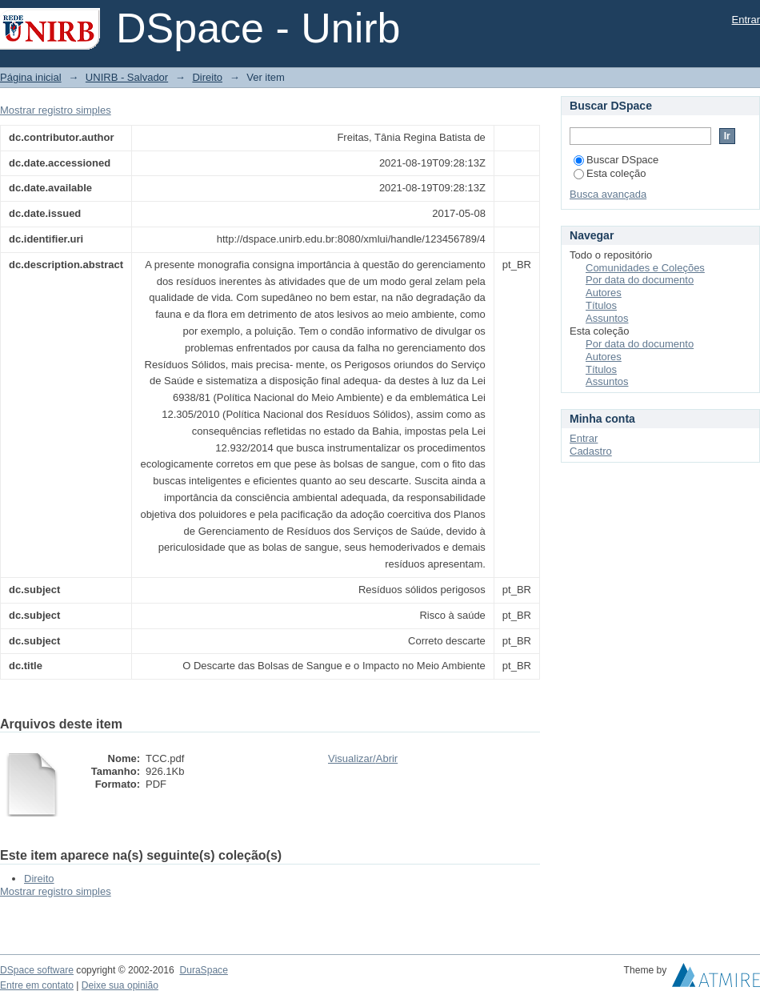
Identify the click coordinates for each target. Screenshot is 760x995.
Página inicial (31, 77)
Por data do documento (640, 280)
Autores (604, 293)
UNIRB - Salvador (127, 77)
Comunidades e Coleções (645, 268)
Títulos (601, 305)
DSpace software (37, 970)
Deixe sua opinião (120, 985)
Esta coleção (610, 173)
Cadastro (591, 451)
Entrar (746, 20)
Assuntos (607, 318)
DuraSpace (203, 970)
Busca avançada (608, 194)
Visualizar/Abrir (363, 758)
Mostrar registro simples (55, 110)
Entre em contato (37, 985)
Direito (207, 77)
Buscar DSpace (616, 160)
